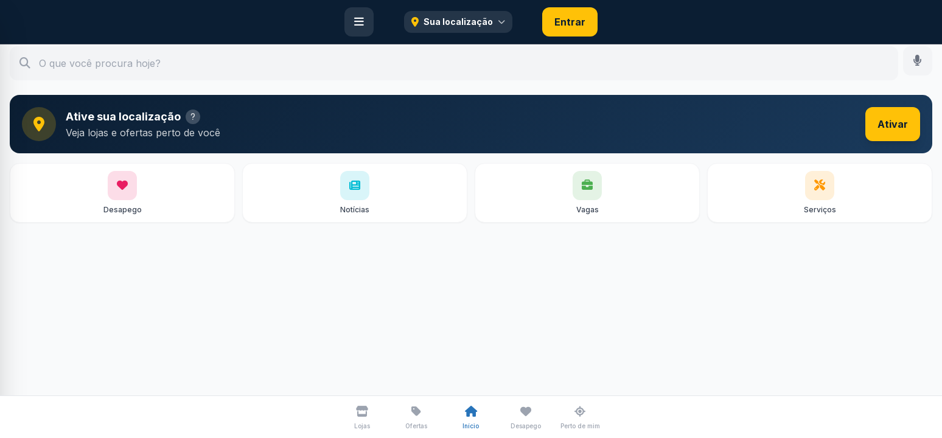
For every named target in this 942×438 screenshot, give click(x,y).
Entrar (569, 22)
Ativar (892, 124)
